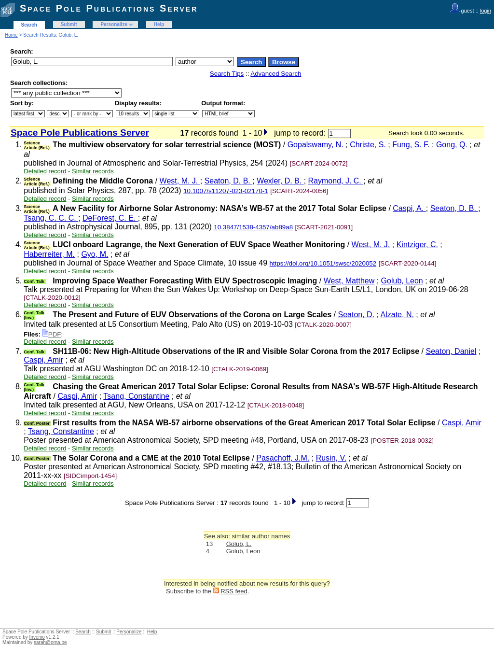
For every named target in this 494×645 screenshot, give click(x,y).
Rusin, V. (331, 458)
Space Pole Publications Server (109, 8)
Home (11, 35)
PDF (51, 334)
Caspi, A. (409, 208)
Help (159, 24)
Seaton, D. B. (229, 181)
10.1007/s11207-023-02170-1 (225, 191)
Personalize (113, 24)
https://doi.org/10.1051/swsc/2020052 (323, 263)
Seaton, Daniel (450, 351)
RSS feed (233, 591)
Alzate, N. (397, 314)
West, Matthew (349, 281)
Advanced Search (275, 73)
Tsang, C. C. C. (51, 218)
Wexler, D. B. (280, 181)
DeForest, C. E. (110, 218)
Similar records (93, 171)
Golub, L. (239, 543)
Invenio (37, 637)
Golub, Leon (402, 281)
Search (29, 25)
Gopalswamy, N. (317, 144)
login (485, 11)
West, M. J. (180, 181)
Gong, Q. (452, 144)
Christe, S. (369, 144)
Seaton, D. (356, 314)
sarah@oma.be (50, 642)
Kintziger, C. (417, 244)
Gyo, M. (94, 254)
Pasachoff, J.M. (282, 458)
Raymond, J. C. (336, 181)
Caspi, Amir (43, 360)
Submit (69, 24)
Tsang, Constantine (136, 396)
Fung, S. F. (412, 144)
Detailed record (45, 171)
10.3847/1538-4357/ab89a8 (253, 227)
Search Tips (227, 73)
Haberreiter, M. (49, 254)
